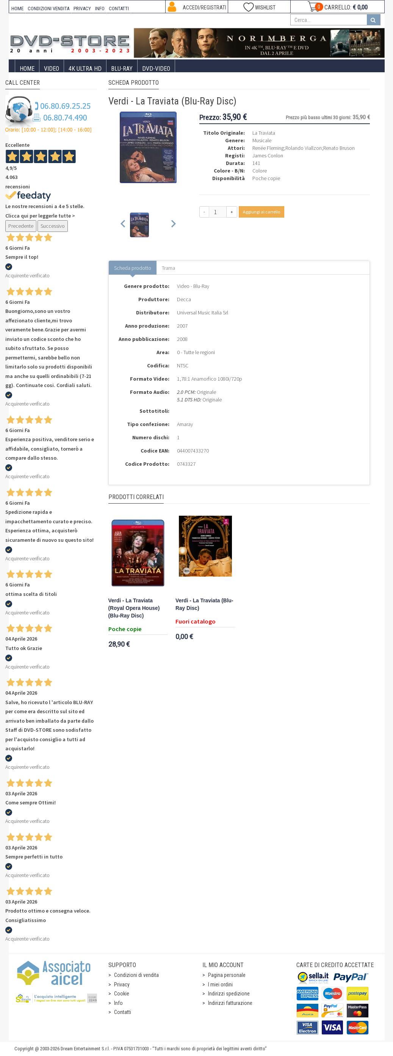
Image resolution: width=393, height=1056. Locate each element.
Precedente (20, 225)
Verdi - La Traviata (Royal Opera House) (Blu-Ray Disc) (134, 608)
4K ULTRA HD (85, 68)
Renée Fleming (268, 148)
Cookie (121, 994)
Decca (184, 299)
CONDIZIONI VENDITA (48, 8)
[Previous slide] (123, 224)
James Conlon (267, 155)
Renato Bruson (339, 148)
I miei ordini (220, 984)
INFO (100, 8)
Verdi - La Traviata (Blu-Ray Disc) (204, 604)
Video (51, 68)
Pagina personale (227, 975)
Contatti (122, 1012)
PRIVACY (82, 8)
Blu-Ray (122, 68)
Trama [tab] (168, 267)
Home (27, 68)
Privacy (122, 984)
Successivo (53, 225)
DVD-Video (156, 68)
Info (118, 1003)
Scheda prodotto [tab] (132, 267)
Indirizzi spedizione (229, 994)
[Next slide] (173, 224)
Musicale (261, 140)
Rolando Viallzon (303, 148)
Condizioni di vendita (136, 975)
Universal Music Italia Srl (202, 312)
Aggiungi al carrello (261, 212)
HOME (17, 8)
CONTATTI (119, 8)
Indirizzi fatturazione (230, 1003)
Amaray (185, 424)
